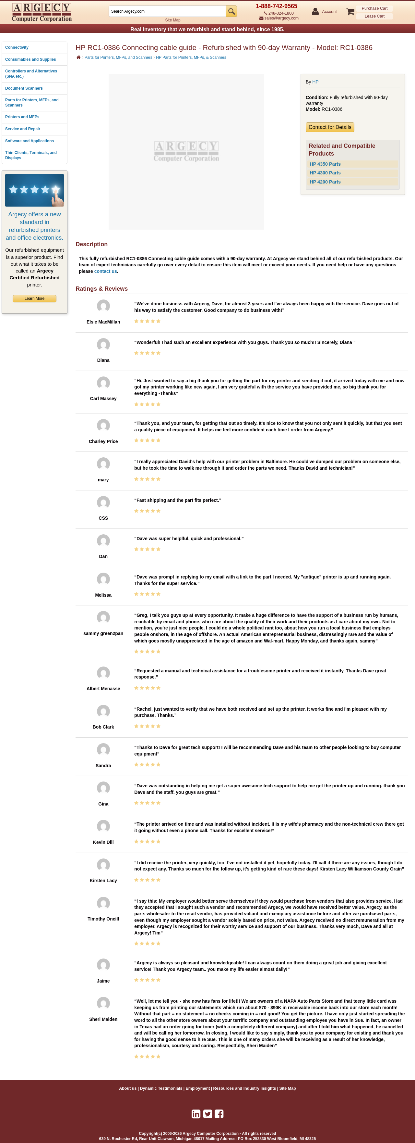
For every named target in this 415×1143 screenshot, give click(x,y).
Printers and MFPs (22, 117)
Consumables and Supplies (30, 59)
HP (315, 81)
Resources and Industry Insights (244, 1088)
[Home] (79, 57)
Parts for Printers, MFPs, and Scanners (32, 103)
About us (127, 1088)
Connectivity (17, 47)
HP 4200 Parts (325, 181)
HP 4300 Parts (325, 172)
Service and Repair (22, 129)
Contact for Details (330, 127)
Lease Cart (375, 16)
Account (329, 12)
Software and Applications (29, 141)
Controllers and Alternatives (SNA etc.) (31, 74)
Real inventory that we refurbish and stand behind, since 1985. (207, 29)
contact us (105, 271)
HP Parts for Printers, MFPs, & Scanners (191, 57)
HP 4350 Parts (325, 164)
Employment (198, 1088)
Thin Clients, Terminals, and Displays (31, 155)
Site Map (172, 20)
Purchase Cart (375, 8)
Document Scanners (24, 88)
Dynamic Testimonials (161, 1088)
